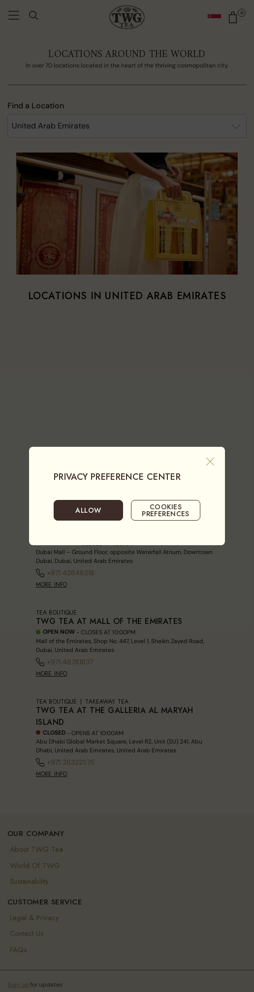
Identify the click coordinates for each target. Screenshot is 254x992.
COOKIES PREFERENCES (166, 510)
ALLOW (88, 510)
